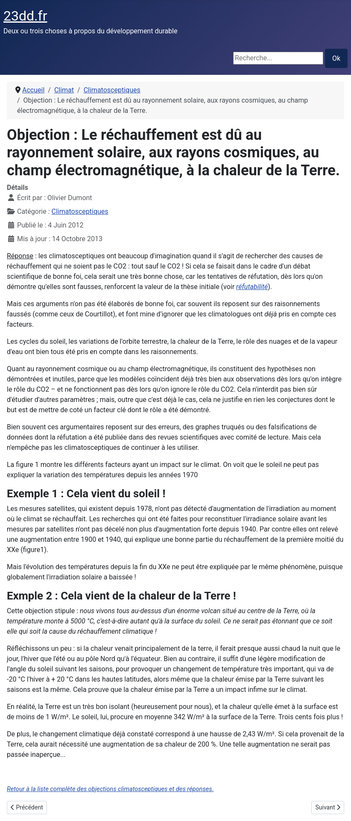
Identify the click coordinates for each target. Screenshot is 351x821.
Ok (336, 58)
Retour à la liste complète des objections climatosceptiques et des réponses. (110, 789)
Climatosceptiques (80, 211)
